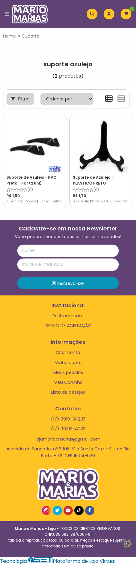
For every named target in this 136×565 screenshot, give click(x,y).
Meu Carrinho (68, 382)
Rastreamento (68, 316)
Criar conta (68, 352)
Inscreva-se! (68, 283)
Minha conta (68, 363)
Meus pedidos (68, 372)
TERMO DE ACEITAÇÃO (68, 326)
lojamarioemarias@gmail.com (68, 439)
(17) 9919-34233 (68, 419)
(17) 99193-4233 (68, 429)
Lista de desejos (68, 392)
